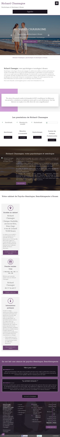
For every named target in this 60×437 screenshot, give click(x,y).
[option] (30, 35)
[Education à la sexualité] (23, 125)
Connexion (56, 435)
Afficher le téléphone (38, 416)
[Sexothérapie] (8, 125)
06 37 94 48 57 (10, 288)
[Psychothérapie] (37, 125)
